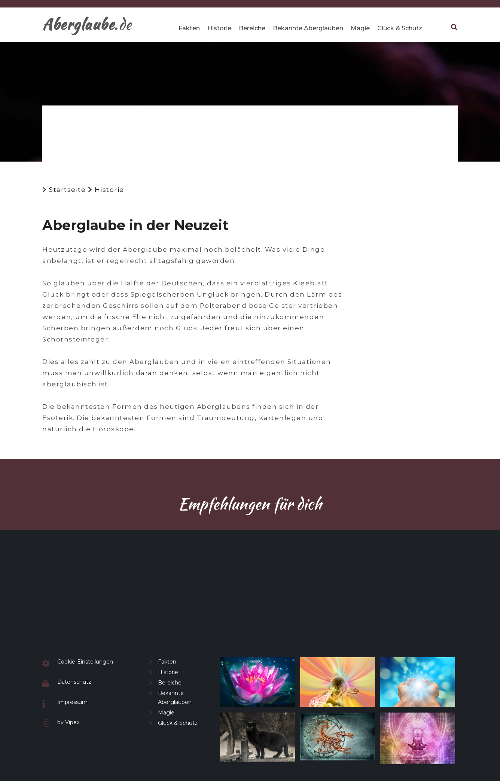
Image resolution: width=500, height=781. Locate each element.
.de (87, 24)
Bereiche (252, 28)
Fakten (189, 28)
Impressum (72, 702)
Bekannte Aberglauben (308, 28)
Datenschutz (74, 682)
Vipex (72, 722)
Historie (219, 28)
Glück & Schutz (399, 28)
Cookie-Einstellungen (85, 661)
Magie (360, 28)
